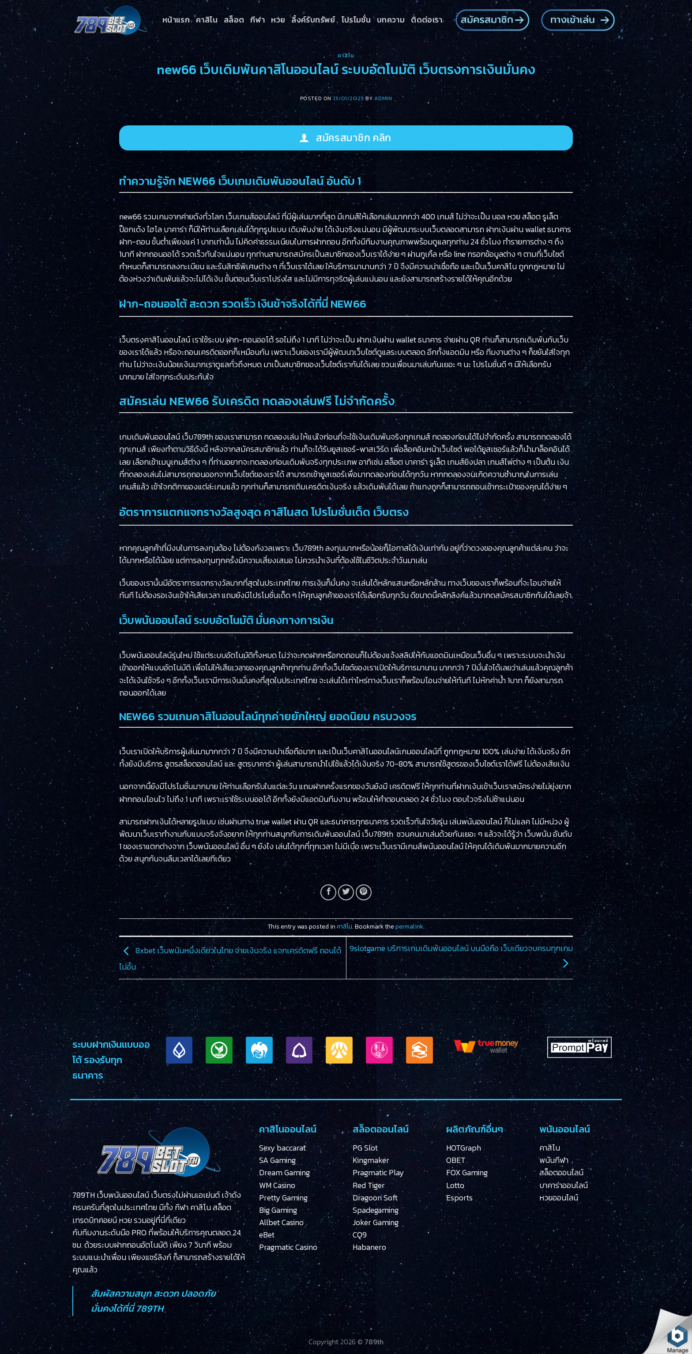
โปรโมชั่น (356, 20)
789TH (149, 1308)
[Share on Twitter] (346, 892)
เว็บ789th (197, 437)
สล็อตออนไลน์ (561, 1172)
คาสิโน (207, 20)
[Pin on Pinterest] (364, 892)
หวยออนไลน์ (558, 1198)
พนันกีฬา (553, 1160)
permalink (409, 926)
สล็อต (234, 20)
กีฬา (257, 20)
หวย (278, 20)
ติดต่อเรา (426, 20)
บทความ (391, 20)
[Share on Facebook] (328, 892)
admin (383, 98)
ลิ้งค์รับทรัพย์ (313, 20)
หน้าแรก (176, 20)
